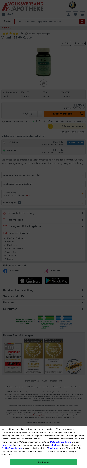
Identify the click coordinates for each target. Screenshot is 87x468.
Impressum (6, 445)
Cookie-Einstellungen (11, 448)
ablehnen (55, 445)
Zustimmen (53, 448)
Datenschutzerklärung (60, 442)
